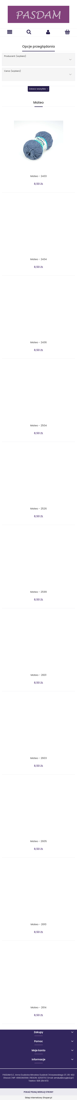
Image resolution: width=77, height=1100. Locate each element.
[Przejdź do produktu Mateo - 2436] (38, 312)
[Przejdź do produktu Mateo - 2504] (38, 395)
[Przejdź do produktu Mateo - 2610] (38, 894)
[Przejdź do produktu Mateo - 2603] (38, 728)
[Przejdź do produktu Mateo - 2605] (38, 811)
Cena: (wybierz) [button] (12, 71)
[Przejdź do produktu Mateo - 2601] (38, 645)
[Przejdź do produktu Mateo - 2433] (38, 145)
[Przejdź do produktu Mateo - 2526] (38, 478)
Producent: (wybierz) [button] (15, 56)
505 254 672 (42, 1080)
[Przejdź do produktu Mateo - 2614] (38, 977)
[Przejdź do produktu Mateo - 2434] (38, 229)
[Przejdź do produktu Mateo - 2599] (38, 562)
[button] (9, 32)
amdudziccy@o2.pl (63, 1077)
